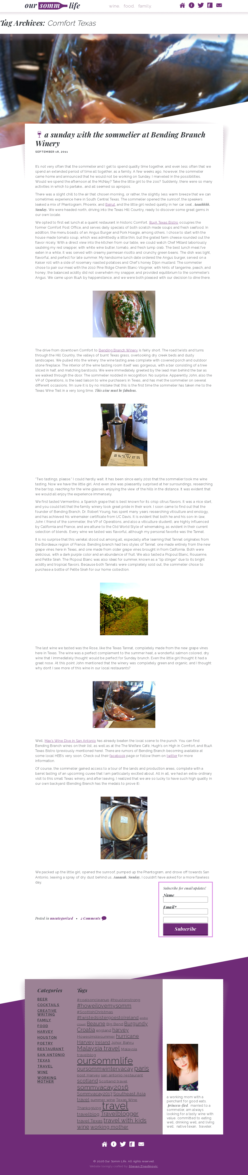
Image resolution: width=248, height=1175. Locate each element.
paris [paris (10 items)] (141, 1068)
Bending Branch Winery (118, 350)
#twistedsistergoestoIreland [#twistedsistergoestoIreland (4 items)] (108, 1017)
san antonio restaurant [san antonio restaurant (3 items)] (122, 1075)
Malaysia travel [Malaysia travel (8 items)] (98, 1048)
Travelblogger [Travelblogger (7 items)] (120, 1113)
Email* (185, 909)
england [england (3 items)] (103, 1030)
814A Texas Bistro (163, 222)
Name (185, 897)
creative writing (47, 1013)
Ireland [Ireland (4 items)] (102, 1042)
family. (145, 6)
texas (43, 1060)
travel (45, 1066)
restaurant (50, 1049)
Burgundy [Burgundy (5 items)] (136, 1023)
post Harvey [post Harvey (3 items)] (88, 1075)
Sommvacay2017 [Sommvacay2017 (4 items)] (94, 1093)
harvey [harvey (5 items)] (120, 1030)
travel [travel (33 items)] (115, 1106)
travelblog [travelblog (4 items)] (88, 1114)
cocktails (48, 1005)
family (44, 1020)
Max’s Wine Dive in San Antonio (70, 741)
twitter (172, 756)
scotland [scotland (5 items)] (87, 1081)
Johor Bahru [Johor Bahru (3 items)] (122, 1043)
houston (47, 1037)
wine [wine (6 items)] (83, 1127)
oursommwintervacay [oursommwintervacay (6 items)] (105, 1069)
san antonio (51, 1055)
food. (129, 6)
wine (42, 1072)
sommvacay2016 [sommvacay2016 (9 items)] (102, 1087)
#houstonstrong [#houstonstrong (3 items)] (125, 1000)
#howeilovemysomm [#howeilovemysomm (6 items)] (104, 1006)
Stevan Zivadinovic (143, 1166)
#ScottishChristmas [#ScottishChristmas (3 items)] (95, 1012)
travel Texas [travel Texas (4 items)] (90, 1120)
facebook (117, 756)
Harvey (45, 1032)
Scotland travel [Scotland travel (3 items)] (113, 1081)
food (42, 1026)
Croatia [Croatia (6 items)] (86, 1030)
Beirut (110, 205)
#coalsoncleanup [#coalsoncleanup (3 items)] (93, 1000)
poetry (45, 1043)
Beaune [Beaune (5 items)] (96, 1023)
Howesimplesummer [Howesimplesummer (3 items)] (96, 1036)
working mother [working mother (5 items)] (109, 1127)
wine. (114, 6)
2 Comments (91, 918)
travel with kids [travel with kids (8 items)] (125, 1120)
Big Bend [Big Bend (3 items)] (114, 1024)
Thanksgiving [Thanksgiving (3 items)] (89, 1108)
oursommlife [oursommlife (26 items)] (105, 1060)
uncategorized (61, 918)
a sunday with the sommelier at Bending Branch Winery (120, 138)
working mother (46, 1080)
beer (42, 999)
